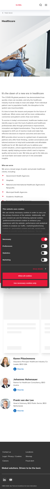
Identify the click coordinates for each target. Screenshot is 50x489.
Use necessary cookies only (25, 283)
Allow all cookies (25, 276)
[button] (18, 369)
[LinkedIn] (4, 479)
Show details (38, 269)
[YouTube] (10, 479)
